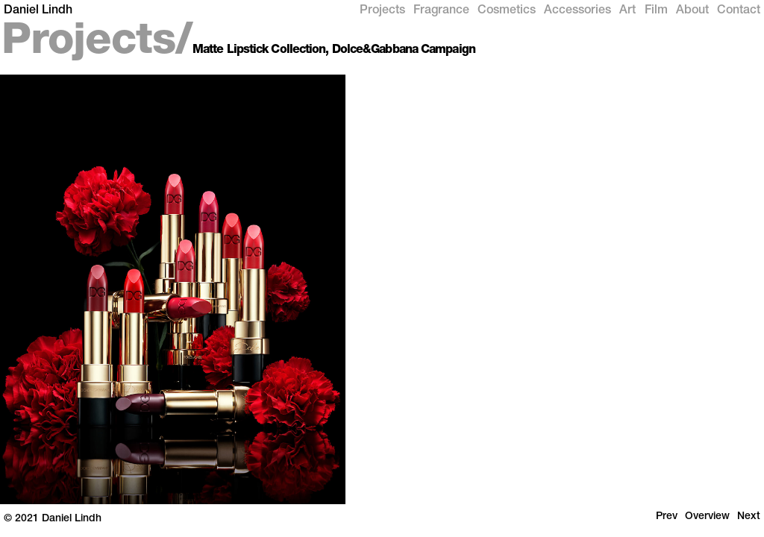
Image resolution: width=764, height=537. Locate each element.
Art (627, 11)
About (692, 11)
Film (656, 11)
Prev (666, 517)
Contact (738, 11)
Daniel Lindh (38, 11)
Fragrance (441, 11)
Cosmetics (507, 11)
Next (748, 517)
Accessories (577, 11)
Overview (707, 517)
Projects (382, 11)
